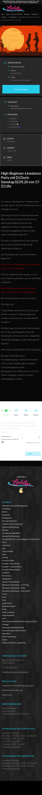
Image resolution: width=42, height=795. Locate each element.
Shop (4, 600)
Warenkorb (6, 634)
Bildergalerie (7, 518)
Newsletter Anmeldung (10, 582)
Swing (4, 609)
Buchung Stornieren (9, 521)
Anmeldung (6, 509)
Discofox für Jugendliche (11, 533)
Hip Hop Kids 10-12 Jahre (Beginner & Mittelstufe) (21, 539)
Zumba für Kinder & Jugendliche (14, 643)
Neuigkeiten (6, 579)
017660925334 (16, 73)
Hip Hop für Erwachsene (11, 536)
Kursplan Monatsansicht (11, 570)
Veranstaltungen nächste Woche (14, 630)
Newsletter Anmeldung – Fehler (13, 588)
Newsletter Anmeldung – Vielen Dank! (16, 591)
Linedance (4, 17)
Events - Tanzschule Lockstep (14, 14)
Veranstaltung (13, 17)
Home (4, 542)
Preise (4, 594)
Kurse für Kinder (8, 560)
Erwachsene (35, 14)
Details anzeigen (21, 89)
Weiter (33, 454)
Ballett (4, 512)
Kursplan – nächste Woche (12, 567)
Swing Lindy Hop (8, 612)
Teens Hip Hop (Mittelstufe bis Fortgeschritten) (19, 621)
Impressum (6, 545)
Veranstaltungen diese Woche (13, 627)
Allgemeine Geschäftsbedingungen (15, 506)
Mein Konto (6, 576)
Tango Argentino (8, 615)
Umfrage (5, 624)
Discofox (5, 530)
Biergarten (6, 515)
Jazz (3, 548)
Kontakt (5, 557)
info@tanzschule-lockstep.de (20, 80)
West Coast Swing (9, 637)
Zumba (4, 640)
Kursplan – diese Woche (11, 564)
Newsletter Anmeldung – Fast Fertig (15, 585)
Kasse (4, 554)
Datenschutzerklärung (10, 527)
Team (4, 618)
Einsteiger (26, 14)
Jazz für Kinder (7, 551)
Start (2, 14)
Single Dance (7, 603)
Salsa (4, 597)
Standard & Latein (8, 606)
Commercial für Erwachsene (12, 524)
